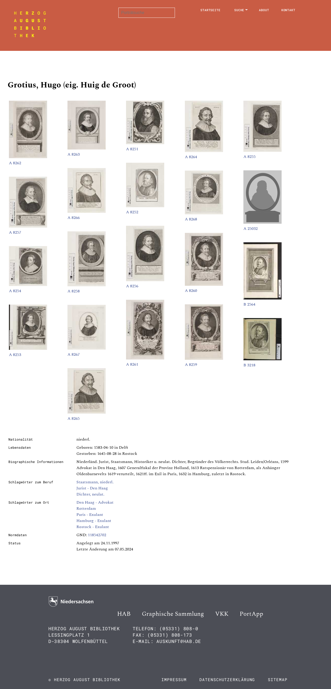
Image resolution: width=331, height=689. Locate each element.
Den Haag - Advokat (95, 502)
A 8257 (15, 232)
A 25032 (250, 229)
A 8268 (191, 219)
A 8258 (73, 291)
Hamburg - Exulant (93, 521)
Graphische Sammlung (173, 614)
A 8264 (191, 157)
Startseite (210, 10)
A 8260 (191, 291)
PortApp (251, 614)
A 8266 (73, 218)
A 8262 (15, 163)
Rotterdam (86, 508)
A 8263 (73, 154)
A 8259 (191, 365)
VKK (221, 614)
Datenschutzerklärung (227, 679)
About (264, 10)
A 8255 (249, 157)
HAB (124, 614)
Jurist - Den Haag (92, 488)
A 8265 (73, 418)
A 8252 (132, 212)
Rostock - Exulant (92, 527)
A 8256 (132, 286)
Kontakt (288, 10)
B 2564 (249, 304)
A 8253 (15, 355)
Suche (239, 10)
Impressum (173, 679)
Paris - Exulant (89, 515)
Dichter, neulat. (90, 494)
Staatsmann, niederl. (95, 482)
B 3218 (249, 365)
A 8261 (132, 364)
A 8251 (132, 149)
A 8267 (73, 354)
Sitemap (277, 679)
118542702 (97, 535)
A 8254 (15, 291)
